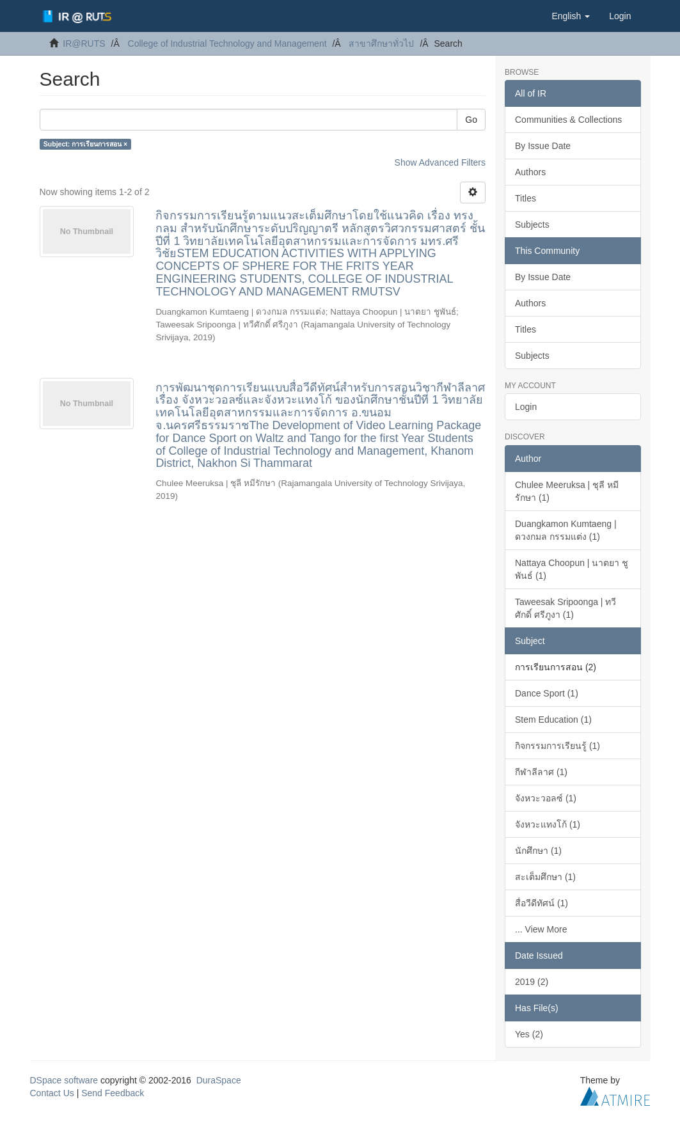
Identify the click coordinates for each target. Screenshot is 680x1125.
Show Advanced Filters (440, 162)
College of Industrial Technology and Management (227, 43)
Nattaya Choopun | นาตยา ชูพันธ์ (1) (571, 569)
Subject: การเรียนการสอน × (85, 144)
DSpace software (64, 1080)
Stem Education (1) (553, 719)
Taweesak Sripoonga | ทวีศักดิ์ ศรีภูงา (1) (565, 608)
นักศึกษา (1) (538, 851)
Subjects (532, 224)
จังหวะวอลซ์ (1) (545, 798)
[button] (570, 16)
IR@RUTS (84, 43)
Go (471, 119)
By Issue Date (543, 146)
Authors (530, 172)
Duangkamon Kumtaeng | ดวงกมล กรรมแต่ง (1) (566, 530)
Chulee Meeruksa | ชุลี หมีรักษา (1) (567, 491)
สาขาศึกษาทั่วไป (381, 43)
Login (526, 407)
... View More (541, 929)
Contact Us (52, 1093)
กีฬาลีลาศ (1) (541, 772)
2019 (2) (531, 982)
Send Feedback (112, 1093)
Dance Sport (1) (546, 693)
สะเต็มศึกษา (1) (545, 877)
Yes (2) (529, 1034)
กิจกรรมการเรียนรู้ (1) (557, 746)
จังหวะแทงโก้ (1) (547, 824)
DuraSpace (218, 1080)
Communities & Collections (568, 119)
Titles (525, 198)
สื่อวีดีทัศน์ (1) (541, 903)
